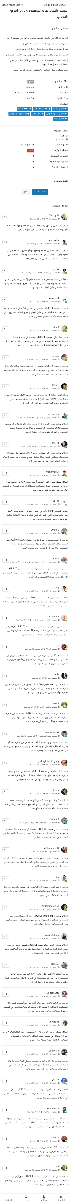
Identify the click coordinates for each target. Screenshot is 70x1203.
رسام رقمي (60, 139)
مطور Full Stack (50, 244)
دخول (26, 192)
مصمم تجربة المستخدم (47, 736)
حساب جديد (40, 192)
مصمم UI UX (51, 219)
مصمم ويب (52, 678)
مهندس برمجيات (50, 273)
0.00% (30, 150)
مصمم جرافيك (51, 909)
